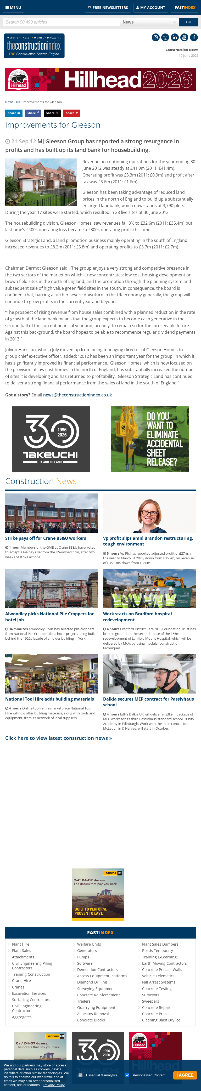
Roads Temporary (157, 950)
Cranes (18, 987)
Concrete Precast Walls (162, 969)
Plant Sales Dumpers (160, 944)
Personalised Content (145, 1075)
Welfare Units (89, 944)
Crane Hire (21, 980)
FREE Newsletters (110, 7)
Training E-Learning (159, 956)
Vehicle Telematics (158, 975)
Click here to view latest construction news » (58, 738)
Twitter (165, 37)
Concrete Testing (157, 988)
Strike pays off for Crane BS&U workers (45, 538)
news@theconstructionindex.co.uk (77, 395)
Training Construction (31, 974)
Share (12, 113)
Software (85, 963)
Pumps (83, 956)
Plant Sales (21, 950)
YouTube (184, 37)
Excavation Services (29, 993)
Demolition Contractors (97, 969)
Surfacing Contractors (31, 999)
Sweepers (150, 1001)
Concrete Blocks (91, 1020)
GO (189, 22)
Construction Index (34, 46)
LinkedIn (175, 37)
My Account (152, 7)
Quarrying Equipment (96, 1007)
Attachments (23, 956)
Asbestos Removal (93, 1013)
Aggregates (22, 1016)
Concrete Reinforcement (98, 994)
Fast (185, 7)
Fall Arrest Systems (158, 982)
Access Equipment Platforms (102, 975)
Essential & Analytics (98, 1075)
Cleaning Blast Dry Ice (161, 1020)
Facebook (194, 37)
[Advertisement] (100, 803)
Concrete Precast (157, 1013)
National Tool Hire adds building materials (49, 699)
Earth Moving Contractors (164, 963)
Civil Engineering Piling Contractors (32, 965)
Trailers (84, 1001)
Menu (15, 7)
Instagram (156, 37)
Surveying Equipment (96, 988)
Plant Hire (20, 944)
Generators (87, 950)
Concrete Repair (156, 1007)
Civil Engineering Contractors (27, 1008)
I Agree (185, 1075)
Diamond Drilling (92, 982)
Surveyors (150, 994)
